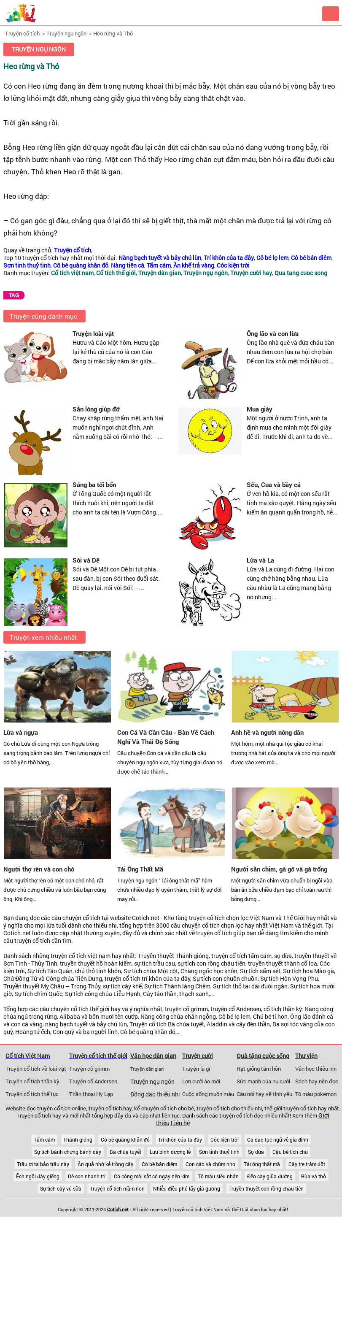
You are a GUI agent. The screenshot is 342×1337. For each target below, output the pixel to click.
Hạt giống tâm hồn (259, 1068)
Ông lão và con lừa (273, 333)
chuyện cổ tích (81, 918)
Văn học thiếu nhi (316, 1068)
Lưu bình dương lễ (170, 1151)
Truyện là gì (196, 1068)
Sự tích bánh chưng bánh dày (67, 1151)
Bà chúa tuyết (125, 1151)
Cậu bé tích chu (290, 1151)
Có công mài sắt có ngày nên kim (151, 1176)
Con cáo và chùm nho (210, 1164)
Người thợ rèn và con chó (38, 869)
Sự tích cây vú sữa (60, 1188)
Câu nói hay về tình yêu (264, 1094)
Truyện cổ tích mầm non (117, 1188)
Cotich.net (145, 918)
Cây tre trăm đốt (306, 1164)
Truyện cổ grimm (89, 1068)
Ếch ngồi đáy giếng (37, 1176)
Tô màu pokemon (316, 1094)
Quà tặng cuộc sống (263, 1056)
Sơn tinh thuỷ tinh (219, 1151)
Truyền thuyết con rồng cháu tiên (266, 1188)
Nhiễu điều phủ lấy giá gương (186, 1188)
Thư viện (306, 1056)
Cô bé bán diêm (159, 1164)
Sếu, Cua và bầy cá (274, 484)
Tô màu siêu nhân (218, 1176)
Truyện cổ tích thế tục (32, 1094)
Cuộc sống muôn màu (208, 1094)
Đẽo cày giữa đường (270, 1176)
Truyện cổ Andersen (93, 1081)
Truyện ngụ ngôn (66, 33)
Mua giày (259, 409)
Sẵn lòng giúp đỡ (96, 409)
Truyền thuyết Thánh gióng (173, 956)
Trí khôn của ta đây (180, 1139)
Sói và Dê (86, 560)
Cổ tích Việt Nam (27, 1056)
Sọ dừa (256, 1151)
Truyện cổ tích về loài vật (35, 1068)
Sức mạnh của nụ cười (263, 1081)
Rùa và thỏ (313, 1176)
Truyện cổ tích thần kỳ (32, 1081)
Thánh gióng (77, 1139)
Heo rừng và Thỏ (113, 33)
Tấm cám (44, 1139)
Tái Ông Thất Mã (140, 869)
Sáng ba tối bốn (94, 484)
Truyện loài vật (93, 333)
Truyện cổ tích (22, 33)
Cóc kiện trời (224, 1139)
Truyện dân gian (147, 1069)
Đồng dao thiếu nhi (155, 1094)
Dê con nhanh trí (86, 1176)
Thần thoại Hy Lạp (91, 1094)
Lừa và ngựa (20, 732)
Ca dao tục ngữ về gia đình (277, 1139)
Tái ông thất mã (262, 1164)
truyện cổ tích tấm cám (241, 956)
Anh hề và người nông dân (267, 732)
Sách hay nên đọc (316, 1081)
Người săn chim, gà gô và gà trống (279, 869)
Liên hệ (180, 1123)
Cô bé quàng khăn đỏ (125, 1139)
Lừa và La (260, 560)
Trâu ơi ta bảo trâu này (43, 1164)
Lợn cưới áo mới (201, 1081)
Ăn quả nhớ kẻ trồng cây (105, 1164)
